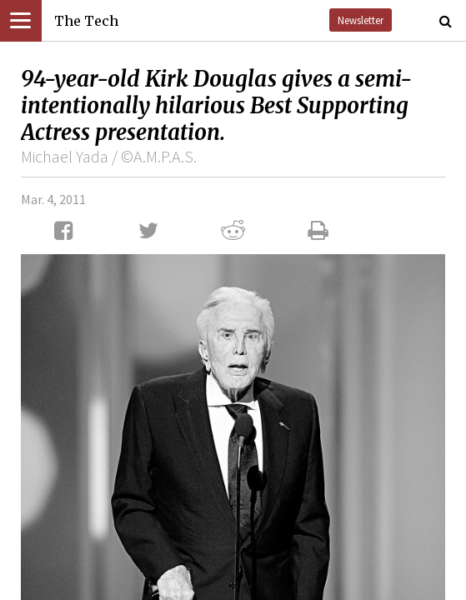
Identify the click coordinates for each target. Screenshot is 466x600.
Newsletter (360, 20)
